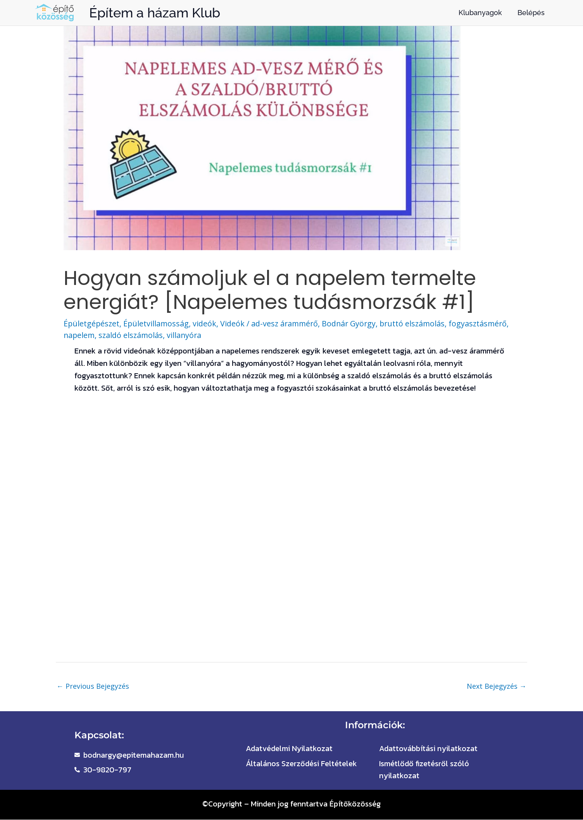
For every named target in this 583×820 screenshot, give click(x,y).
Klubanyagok (480, 13)
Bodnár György (353, 323)
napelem (80, 334)
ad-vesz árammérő (287, 323)
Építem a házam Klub (154, 13)
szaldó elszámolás (132, 334)
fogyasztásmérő (485, 323)
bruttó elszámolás (418, 323)
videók (206, 323)
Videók (234, 323)
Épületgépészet (92, 323)
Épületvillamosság (157, 323)
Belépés (531, 13)
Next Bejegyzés (496, 685)
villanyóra (186, 334)
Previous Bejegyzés (93, 685)
